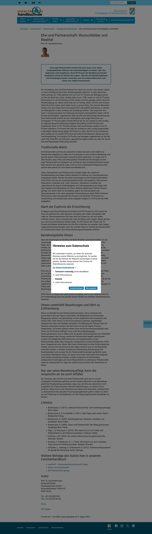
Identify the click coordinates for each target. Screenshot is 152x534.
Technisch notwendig (71, 271)
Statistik (57, 279)
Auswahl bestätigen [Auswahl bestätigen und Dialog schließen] (76, 288)
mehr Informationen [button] (63, 275)
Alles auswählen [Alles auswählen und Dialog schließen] (91, 288)
